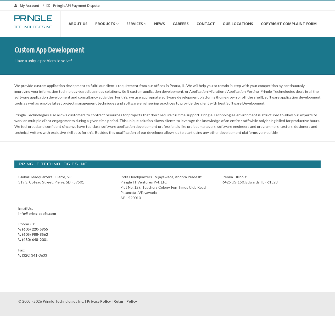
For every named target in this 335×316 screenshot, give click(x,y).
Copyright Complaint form (289, 23)
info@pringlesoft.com (37, 213)
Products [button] (107, 23)
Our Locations (238, 23)
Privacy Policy (99, 301)
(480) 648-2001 (35, 239)
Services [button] (136, 23)
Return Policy (125, 301)
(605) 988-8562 (35, 234)
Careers (181, 23)
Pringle (33, 21)
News (159, 23)
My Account (26, 5)
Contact (206, 23)
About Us (78, 23)
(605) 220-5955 (35, 229)
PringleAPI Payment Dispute (73, 5)
